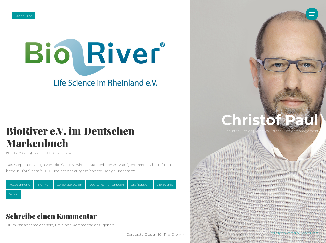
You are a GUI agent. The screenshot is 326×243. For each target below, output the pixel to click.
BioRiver (43, 184)
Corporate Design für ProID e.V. (154, 234)
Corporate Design (69, 184)
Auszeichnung (19, 184)
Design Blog (23, 16)
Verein (13, 194)
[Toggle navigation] (312, 14)
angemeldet (34, 225)
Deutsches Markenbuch (106, 184)
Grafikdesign (140, 184)
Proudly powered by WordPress (293, 233)
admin (36, 153)
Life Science (165, 184)
